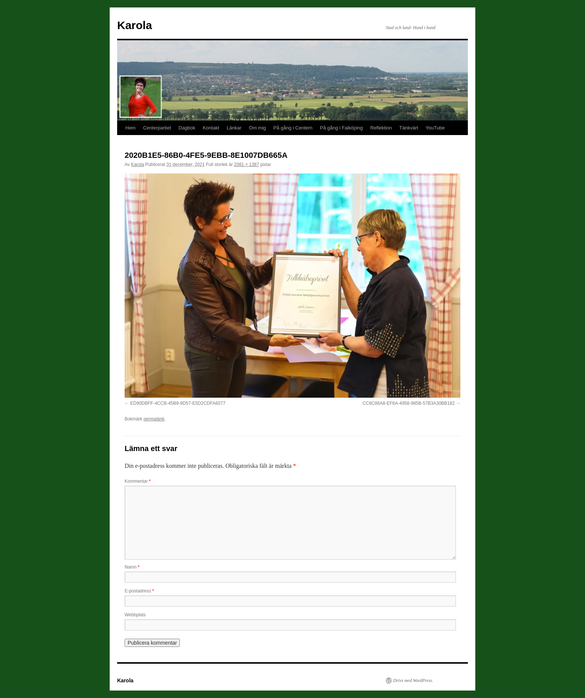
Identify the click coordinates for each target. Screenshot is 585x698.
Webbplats (135, 614)
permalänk (154, 419)
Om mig (257, 128)
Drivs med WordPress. (413, 680)
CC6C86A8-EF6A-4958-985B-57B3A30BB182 (409, 403)
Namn (132, 567)
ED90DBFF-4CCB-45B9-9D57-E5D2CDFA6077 (177, 403)
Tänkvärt (408, 128)
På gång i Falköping (341, 128)
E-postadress (139, 591)
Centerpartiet (157, 128)
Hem (130, 128)
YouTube (435, 128)
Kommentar (138, 481)
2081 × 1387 (246, 164)
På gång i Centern (293, 128)
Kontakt (211, 128)
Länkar (234, 128)
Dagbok (187, 128)
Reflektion (381, 128)
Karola (134, 25)
